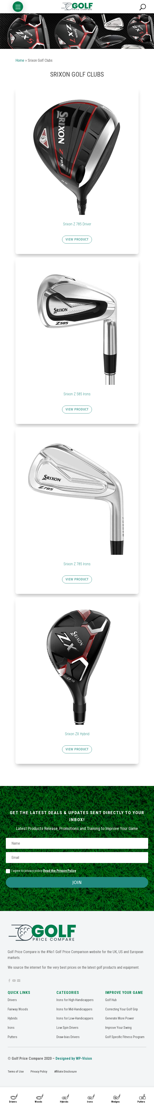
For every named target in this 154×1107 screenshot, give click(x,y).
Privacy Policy (39, 1071)
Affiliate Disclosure (65, 1071)
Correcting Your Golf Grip (121, 1009)
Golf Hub (111, 1000)
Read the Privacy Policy (59, 871)
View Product (77, 239)
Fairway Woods (18, 1009)
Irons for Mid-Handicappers (74, 1009)
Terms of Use (16, 1071)
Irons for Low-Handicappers (74, 1018)
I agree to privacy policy (41, 871)
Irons (90, 1101)
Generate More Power (119, 1018)
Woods (38, 1101)
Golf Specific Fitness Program (124, 1037)
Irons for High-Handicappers (75, 1000)
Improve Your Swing (118, 1027)
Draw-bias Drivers (68, 1037)
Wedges (115, 1101)
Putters (141, 1101)
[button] (18, 6)
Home (19, 60)
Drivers (13, 1101)
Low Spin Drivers (67, 1027)
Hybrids (64, 1101)
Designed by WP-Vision (74, 1058)
